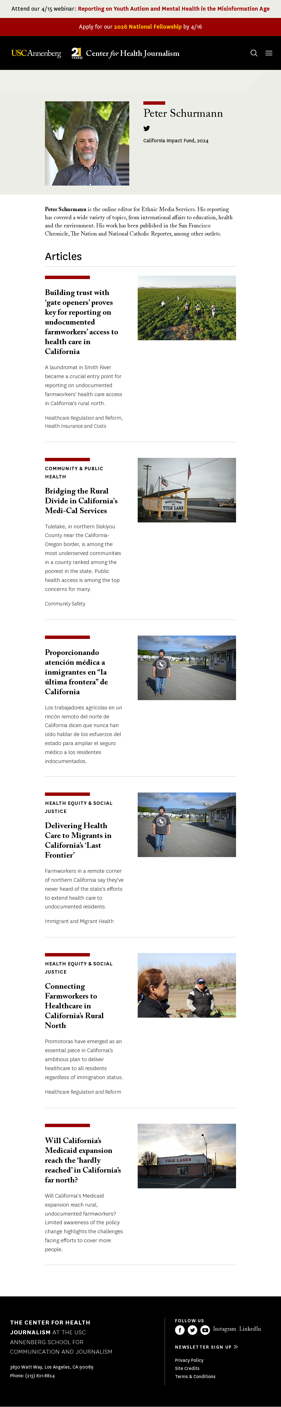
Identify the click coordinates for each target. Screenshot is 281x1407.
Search (248, 47)
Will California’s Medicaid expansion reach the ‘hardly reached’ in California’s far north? (83, 1160)
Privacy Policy (189, 1360)
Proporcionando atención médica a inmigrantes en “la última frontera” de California (76, 672)
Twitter (192, 1330)
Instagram (224, 1329)
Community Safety (65, 603)
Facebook (180, 1330)
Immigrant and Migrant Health (79, 921)
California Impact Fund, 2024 (176, 140)
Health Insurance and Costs (75, 426)
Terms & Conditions (195, 1376)
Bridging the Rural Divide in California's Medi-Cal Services (81, 501)
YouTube (205, 1330)
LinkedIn (250, 1329)
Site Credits (187, 1368)
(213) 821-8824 (40, 1376)
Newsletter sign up (203, 1347)
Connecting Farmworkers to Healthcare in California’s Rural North (74, 1006)
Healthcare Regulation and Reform (83, 418)
